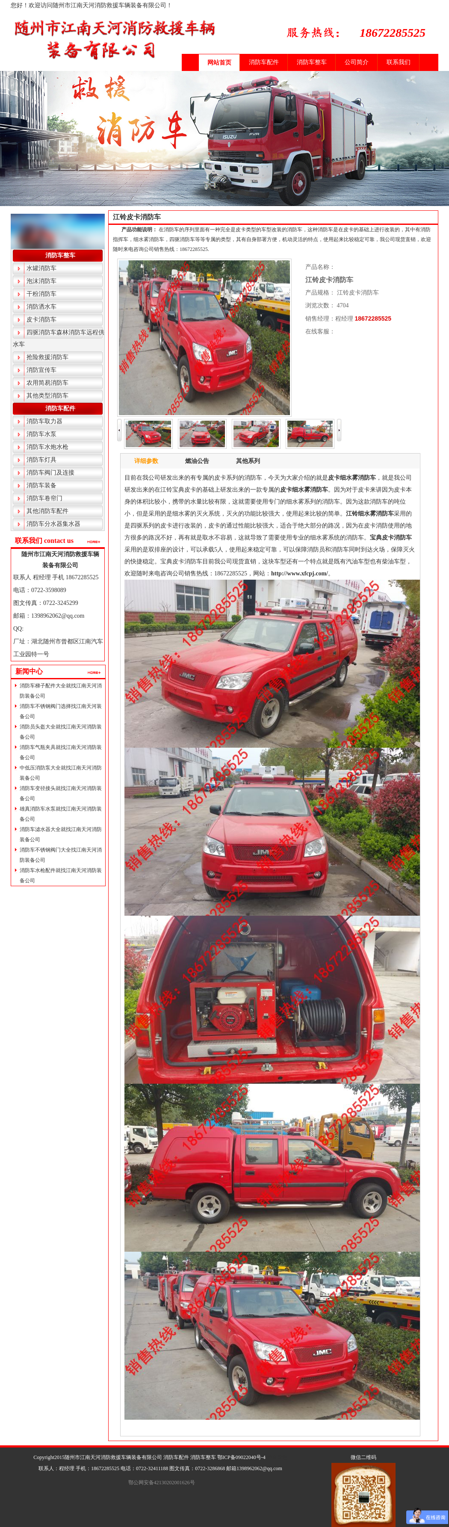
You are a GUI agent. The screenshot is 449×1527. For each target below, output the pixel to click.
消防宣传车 (41, 370)
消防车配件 (264, 62)
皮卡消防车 (41, 319)
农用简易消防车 (47, 383)
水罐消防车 (41, 268)
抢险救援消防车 (47, 357)
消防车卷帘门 (44, 498)
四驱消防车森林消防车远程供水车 (58, 338)
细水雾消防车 (358, 478)
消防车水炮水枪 (47, 447)
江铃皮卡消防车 (137, 217)
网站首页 (219, 62)
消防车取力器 (44, 421)
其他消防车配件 (47, 511)
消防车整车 (312, 62)
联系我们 (399, 62)
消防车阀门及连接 (50, 472)
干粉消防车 (41, 294)
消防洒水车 (41, 307)
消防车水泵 (41, 434)
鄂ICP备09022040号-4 (241, 1457)
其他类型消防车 (47, 395)
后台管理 (277, 1457)
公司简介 (357, 62)
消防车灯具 (41, 460)
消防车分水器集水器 (53, 524)
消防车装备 (41, 485)
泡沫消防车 (41, 281)
